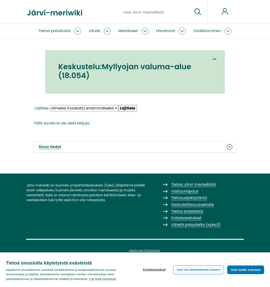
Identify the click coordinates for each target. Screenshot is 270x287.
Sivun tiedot (135, 147)
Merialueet (128, 30)
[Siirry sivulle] (198, 12)
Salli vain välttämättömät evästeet (198, 269)
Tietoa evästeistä (187, 211)
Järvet (94, 30)
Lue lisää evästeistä (102, 279)
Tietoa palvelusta (54, 30)
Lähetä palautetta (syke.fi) (196, 224)
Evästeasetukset (154, 269)
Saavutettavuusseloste (192, 204)
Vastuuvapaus (184, 191)
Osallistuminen (207, 30)
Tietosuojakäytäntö (189, 197)
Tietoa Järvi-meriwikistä (193, 184)
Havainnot (165, 30)
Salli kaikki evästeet (245, 270)
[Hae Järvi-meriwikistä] (156, 12)
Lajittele (41, 108)
